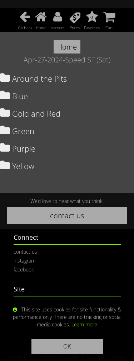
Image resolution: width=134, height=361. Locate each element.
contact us (67, 215)
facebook (24, 269)
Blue (14, 96)
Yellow (17, 166)
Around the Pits (33, 78)
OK (67, 346)
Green (17, 131)
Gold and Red (30, 113)
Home (67, 47)
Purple (17, 148)
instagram (24, 260)
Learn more (84, 324)
